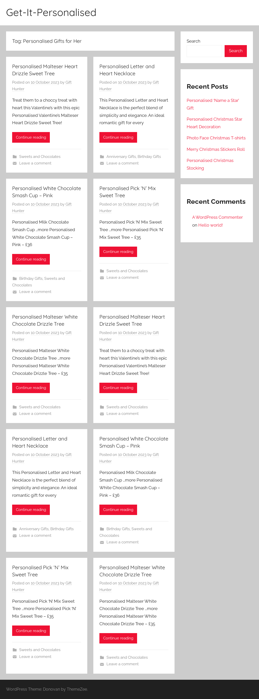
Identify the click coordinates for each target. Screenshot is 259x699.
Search (193, 41)
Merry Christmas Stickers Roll (216, 149)
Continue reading (31, 137)
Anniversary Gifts (121, 156)
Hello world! (210, 225)
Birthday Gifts (149, 156)
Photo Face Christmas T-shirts (216, 137)
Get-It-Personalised (51, 12)
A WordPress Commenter (217, 217)
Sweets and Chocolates (39, 156)
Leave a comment (35, 163)
